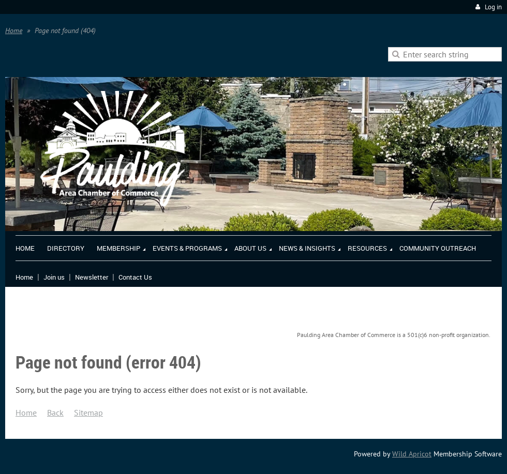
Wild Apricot (411, 453)
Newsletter (91, 277)
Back (55, 412)
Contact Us (135, 277)
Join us (54, 277)
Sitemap (88, 412)
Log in (493, 7)
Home (13, 30)
